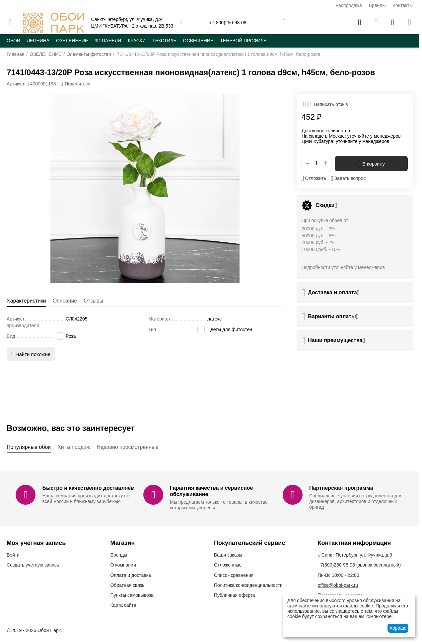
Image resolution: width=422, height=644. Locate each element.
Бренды (377, 5)
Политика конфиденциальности (248, 585)
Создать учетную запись (33, 565)
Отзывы (93, 301)
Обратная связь (127, 585)
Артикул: (16, 83)
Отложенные (228, 565)
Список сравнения (233, 575)
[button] (76, 84)
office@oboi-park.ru (337, 585)
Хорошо (398, 628)
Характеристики (26, 301)
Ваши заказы (228, 555)
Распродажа (348, 5)
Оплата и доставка (130, 575)
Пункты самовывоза (131, 595)
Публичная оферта (234, 595)
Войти (13, 555)
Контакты (403, 5)
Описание (65, 301)
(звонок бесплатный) (359, 565)
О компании (123, 565)
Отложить (314, 178)
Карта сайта (123, 605)
